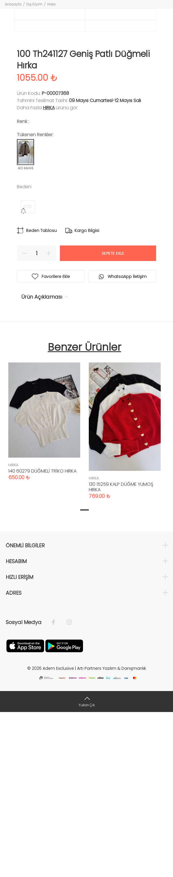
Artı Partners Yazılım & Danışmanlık (111, 833)
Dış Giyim (34, 4)
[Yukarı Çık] (86, 866)
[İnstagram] (66, 787)
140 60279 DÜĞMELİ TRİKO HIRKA (42, 636)
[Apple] (25, 810)
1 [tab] (84, 674)
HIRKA (49, 272)
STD (27, 371)
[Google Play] (64, 810)
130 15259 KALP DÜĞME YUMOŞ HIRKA (121, 652)
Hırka (51, 4)
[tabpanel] (44, 580)
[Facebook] (56, 787)
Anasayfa (13, 4)
